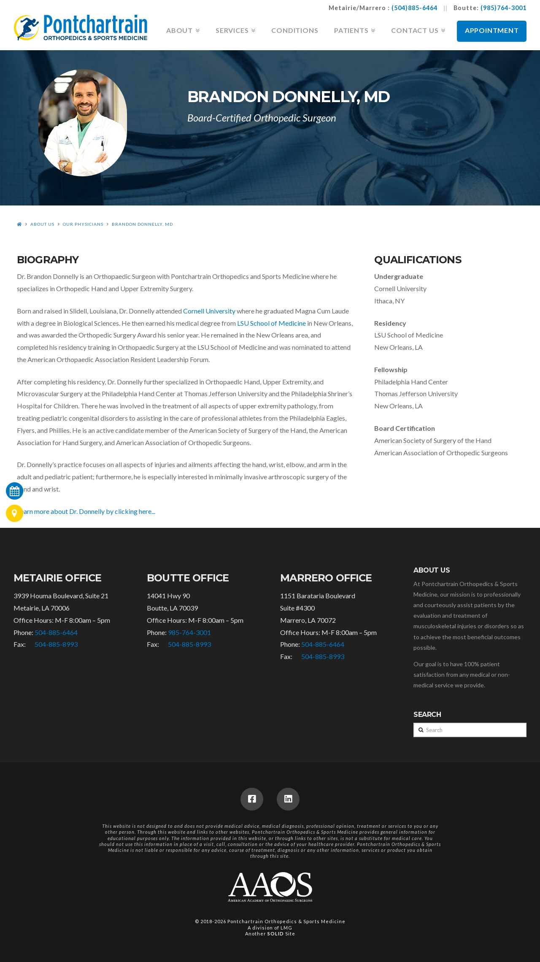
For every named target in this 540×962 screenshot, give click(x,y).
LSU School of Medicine (271, 323)
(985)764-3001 (503, 7)
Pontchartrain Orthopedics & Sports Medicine (286, 921)
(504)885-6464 (414, 7)
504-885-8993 (56, 644)
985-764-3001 (189, 632)
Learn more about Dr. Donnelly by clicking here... (86, 511)
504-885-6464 (56, 632)
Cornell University (209, 311)
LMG (286, 927)
